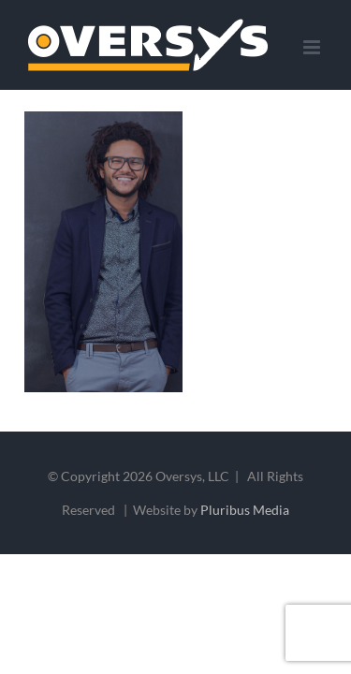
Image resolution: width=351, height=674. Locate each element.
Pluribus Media (244, 556)
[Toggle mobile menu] (313, 47)
